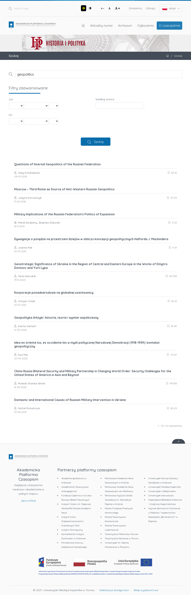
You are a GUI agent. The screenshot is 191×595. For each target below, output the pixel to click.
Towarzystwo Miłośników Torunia (121, 534)
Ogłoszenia (145, 25)
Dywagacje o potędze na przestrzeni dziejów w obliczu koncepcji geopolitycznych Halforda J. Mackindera (91, 239)
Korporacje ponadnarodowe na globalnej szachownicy (53, 292)
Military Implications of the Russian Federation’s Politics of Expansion (64, 214)
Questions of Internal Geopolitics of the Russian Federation (57, 164)
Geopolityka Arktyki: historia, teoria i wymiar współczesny (56, 317)
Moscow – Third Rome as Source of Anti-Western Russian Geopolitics (64, 189)
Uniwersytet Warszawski (161, 495)
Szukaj (99, 142)
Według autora (105, 99)
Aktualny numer (101, 25)
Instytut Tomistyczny (72, 529)
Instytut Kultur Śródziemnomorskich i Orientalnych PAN (72, 521)
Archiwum (125, 25)
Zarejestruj (135, 8)
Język (171, 8)
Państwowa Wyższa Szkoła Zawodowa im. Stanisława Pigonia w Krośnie (118, 499)
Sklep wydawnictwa (146, 590)
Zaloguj (150, 8)
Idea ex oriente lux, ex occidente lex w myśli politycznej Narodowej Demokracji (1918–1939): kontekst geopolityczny (87, 344)
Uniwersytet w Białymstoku (162, 491)
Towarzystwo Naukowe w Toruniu (122, 538)
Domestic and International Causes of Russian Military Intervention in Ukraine (70, 400)
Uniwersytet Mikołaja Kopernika (164, 486)
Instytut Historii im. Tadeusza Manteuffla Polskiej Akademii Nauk (76, 508)
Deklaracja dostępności (114, 590)
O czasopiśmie (169, 25)
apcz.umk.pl (28, 500)
